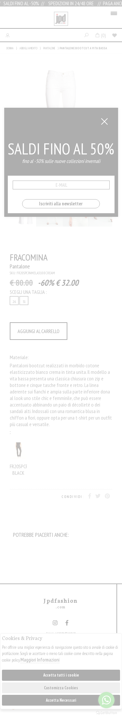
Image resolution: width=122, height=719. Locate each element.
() (100, 35)
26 (14, 301)
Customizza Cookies (61, 688)
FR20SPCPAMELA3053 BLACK (18, 457)
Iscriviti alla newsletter (61, 203)
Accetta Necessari (61, 700)
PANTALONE (49, 48)
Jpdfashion (61, 18)
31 (24, 301)
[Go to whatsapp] (106, 700)
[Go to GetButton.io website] (106, 712)
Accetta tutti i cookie (61, 675)
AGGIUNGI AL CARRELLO (39, 331)
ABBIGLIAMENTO (28, 48)
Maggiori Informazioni (40, 660)
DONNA (10, 48)
